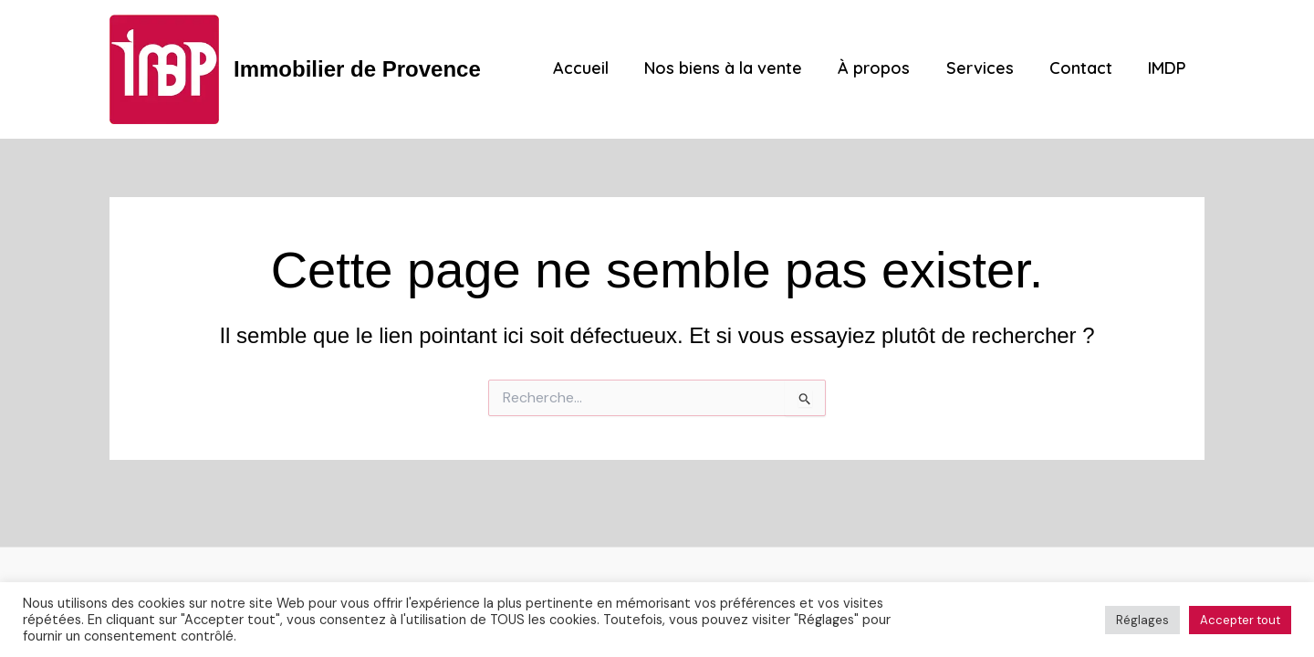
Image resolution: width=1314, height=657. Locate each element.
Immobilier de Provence (357, 69)
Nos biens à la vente (737, 68)
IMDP (1169, 68)
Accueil (597, 68)
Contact (1085, 68)
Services (987, 68)
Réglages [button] (1142, 620)
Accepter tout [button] (1240, 620)
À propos (885, 68)
